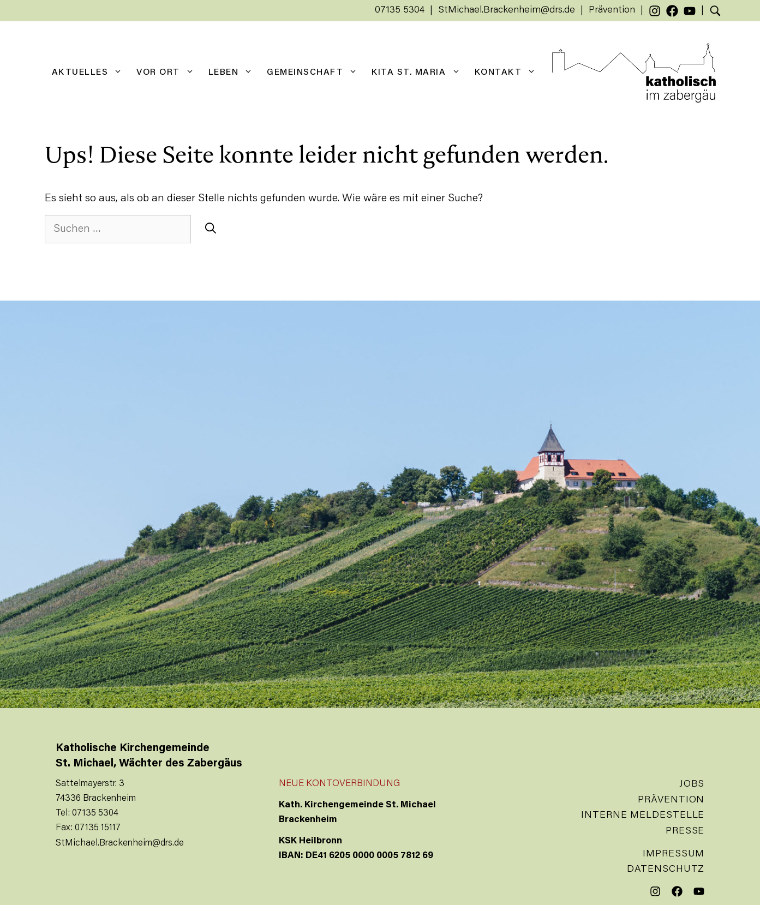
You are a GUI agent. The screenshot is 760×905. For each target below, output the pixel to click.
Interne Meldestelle (642, 815)
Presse (685, 831)
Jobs (692, 784)
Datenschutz (665, 869)
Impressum (673, 854)
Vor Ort (168, 72)
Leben (234, 72)
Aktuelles (91, 72)
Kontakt (509, 72)
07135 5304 (399, 10)
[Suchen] (211, 229)
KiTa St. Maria (419, 72)
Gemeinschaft (315, 72)
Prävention (612, 10)
